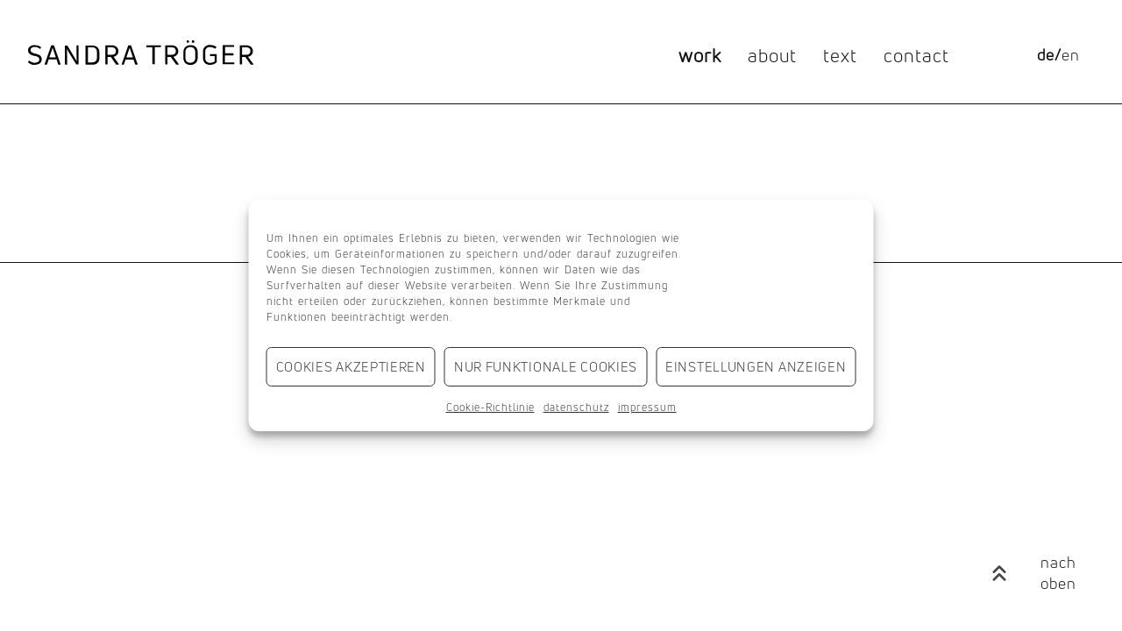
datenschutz (576, 407)
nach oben (1058, 572)
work (699, 55)
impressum (647, 407)
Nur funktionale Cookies (545, 367)
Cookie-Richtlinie (490, 407)
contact (916, 55)
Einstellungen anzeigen (755, 367)
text (840, 55)
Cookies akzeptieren (351, 367)
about (772, 55)
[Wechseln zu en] (1071, 55)
